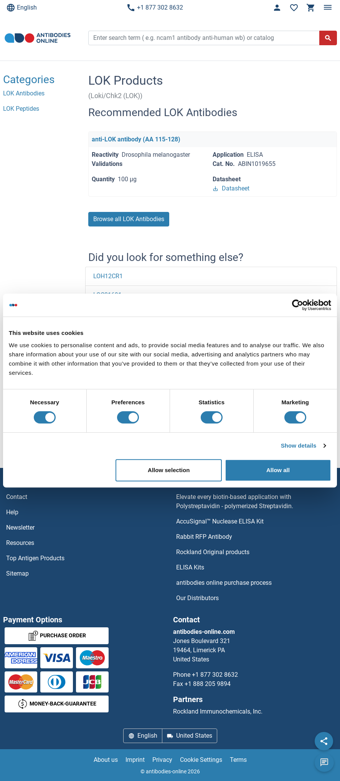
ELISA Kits (190, 567)
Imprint (135, 759)
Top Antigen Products (35, 558)
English (21, 7)
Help (12, 512)
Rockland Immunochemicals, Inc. (217, 711)
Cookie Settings (201, 759)
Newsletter (20, 527)
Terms (238, 759)
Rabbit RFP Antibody (204, 536)
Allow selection (169, 470)
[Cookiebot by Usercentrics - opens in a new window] (297, 305)
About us (106, 759)
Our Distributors (197, 598)
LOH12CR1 (108, 276)
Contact (16, 496)
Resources (20, 542)
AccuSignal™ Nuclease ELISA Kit (220, 521)
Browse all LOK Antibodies (128, 219)
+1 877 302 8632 (154, 7)
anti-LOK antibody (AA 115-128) (136, 139)
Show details (299, 445)
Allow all (278, 470)
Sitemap (17, 573)
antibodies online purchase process (224, 582)
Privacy (162, 759)
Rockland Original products (212, 552)
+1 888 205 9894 (208, 683)
